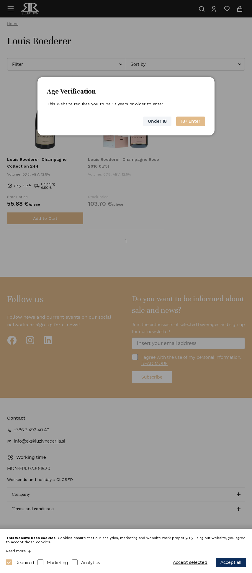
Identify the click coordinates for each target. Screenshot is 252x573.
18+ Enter (190, 121)
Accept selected (190, 562)
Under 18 (157, 121)
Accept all (230, 562)
